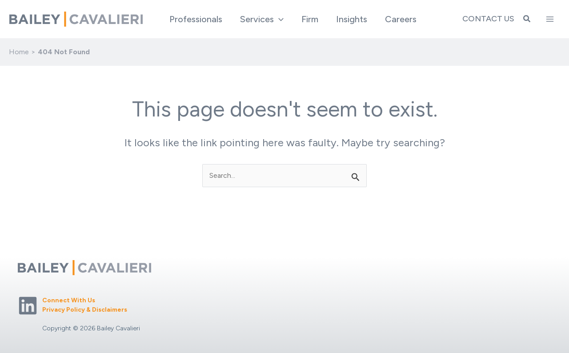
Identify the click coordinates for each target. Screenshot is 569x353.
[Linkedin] (28, 306)
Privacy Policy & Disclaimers (84, 309)
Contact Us (488, 19)
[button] (262, 19)
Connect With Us (68, 300)
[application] (279, 19)
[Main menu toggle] (550, 19)
